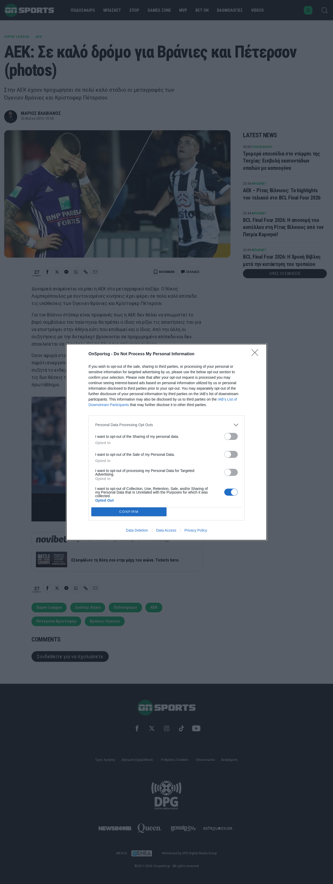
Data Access (166, 530)
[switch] (231, 436)
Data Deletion (137, 530)
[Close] (256, 354)
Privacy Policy (195, 530)
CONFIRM (129, 512)
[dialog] (166, 442)
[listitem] (166, 425)
